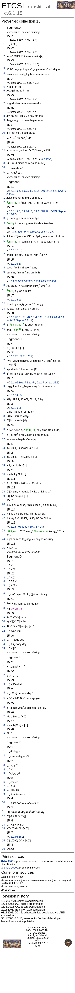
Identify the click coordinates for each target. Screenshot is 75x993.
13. (3, 163)
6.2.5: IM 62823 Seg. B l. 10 (27, 526)
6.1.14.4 (15, 191)
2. (4, 56)
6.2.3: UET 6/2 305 (21, 281)
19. (3, 496)
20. (3, 504)
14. (3, 167)
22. (3, 518)
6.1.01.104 (17, 382)
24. (3, 539)
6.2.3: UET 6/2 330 (45, 281)
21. (3, 513)
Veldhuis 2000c (9, 867)
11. (3, 137)
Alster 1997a (7, 861)
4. (4, 73)
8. (4, 116)
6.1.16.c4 (16, 250)
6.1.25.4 (52, 317)
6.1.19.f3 (46, 159)
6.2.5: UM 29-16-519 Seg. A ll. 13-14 (32, 232)
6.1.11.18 (40, 317)
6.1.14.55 (16, 395)
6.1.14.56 (16, 407)
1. (4, 44)
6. (4, 90)
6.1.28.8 (53, 382)
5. (4, 86)
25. (3, 547)
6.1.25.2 (15, 299)
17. (3, 483)
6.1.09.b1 (28, 317)
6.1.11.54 (29, 382)
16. (3, 474)
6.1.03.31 (16, 317)
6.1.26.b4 (42, 382)
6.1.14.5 (15, 211)
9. (4, 120)
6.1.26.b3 (16, 356)
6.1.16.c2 (27, 191)
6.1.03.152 (17, 836)
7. (4, 103)
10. (3, 132)
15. (3, 172)
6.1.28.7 (27, 356)
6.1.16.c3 (27, 211)
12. (3, 150)
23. (3, 530)
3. (4, 68)
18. (3, 491)
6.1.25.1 (15, 263)
